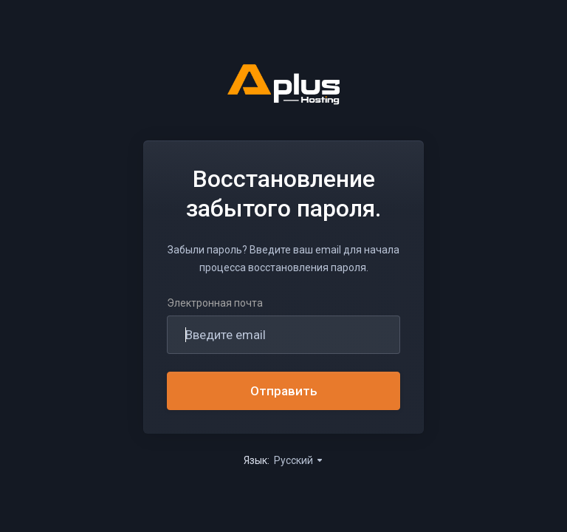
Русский (299, 460)
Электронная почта (215, 303)
